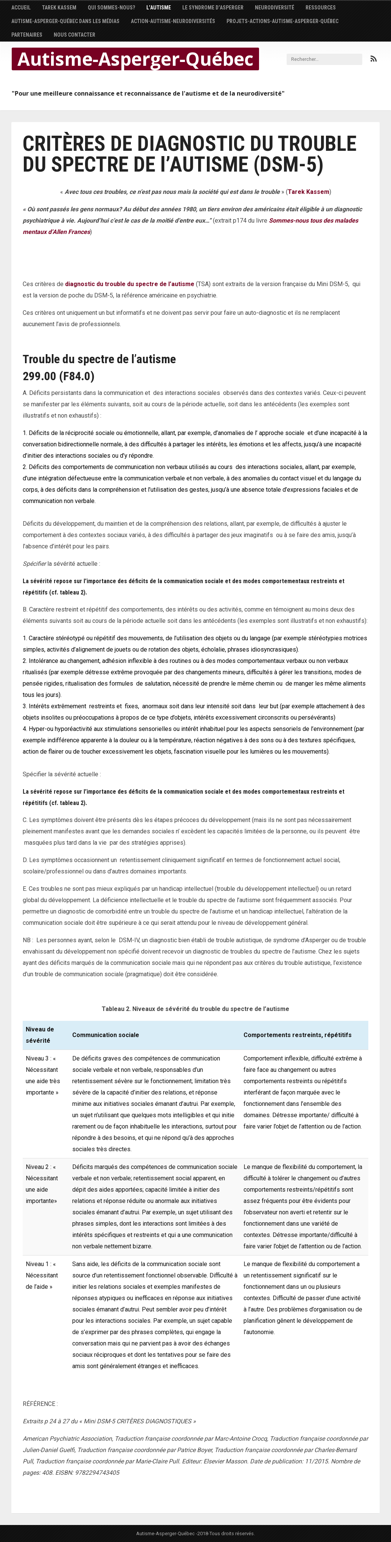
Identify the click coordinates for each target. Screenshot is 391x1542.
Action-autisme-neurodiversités (173, 21)
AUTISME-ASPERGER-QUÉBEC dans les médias (65, 21)
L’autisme (158, 8)
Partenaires (26, 35)
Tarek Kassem (59, 8)
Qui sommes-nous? (111, 8)
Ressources (321, 8)
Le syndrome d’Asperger (213, 8)
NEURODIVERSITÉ (274, 8)
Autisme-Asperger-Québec (135, 59)
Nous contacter (74, 35)
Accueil (21, 8)
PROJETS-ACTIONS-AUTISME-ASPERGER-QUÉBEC (282, 21)
